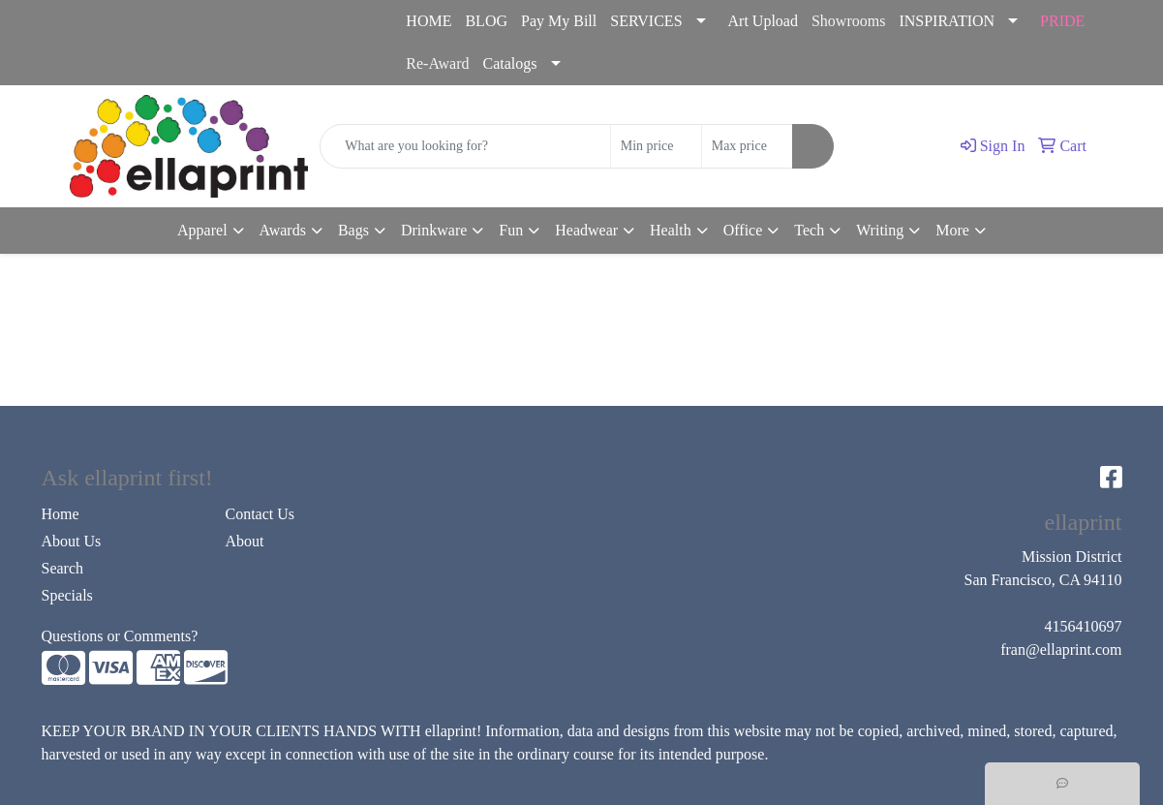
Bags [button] (353, 230)
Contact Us (260, 514)
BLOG (486, 21)
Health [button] (670, 230)
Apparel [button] (202, 230)
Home (60, 514)
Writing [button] (879, 230)
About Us (72, 541)
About (245, 541)
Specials (67, 595)
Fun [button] (511, 230)
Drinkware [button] (434, 230)
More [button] (952, 230)
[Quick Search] (465, 146)
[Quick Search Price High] (747, 146)
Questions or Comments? (120, 636)
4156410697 (62, 42)
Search (63, 568)
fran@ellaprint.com (187, 42)
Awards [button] (283, 230)
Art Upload (763, 21)
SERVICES (646, 21)
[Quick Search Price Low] (656, 146)
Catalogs (510, 63)
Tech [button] (809, 230)
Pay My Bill (559, 21)
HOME (428, 21)
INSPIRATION (947, 21)
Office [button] (743, 230)
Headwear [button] (586, 230)
